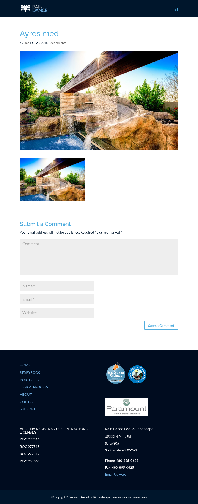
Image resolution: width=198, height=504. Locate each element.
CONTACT (28, 402)
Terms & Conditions (121, 497)
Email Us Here (115, 474)
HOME (25, 365)
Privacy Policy (140, 497)
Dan (26, 43)
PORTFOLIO (29, 380)
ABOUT (26, 394)
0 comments (58, 43)
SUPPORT (27, 409)
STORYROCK (30, 372)
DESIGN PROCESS (34, 387)
